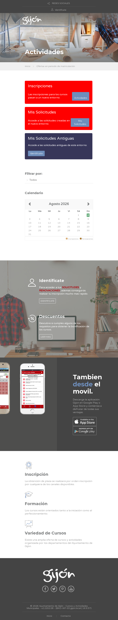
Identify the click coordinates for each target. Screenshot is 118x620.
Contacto (66, 616)
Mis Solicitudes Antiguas (51, 138)
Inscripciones (40, 86)
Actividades (80, 96)
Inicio (27, 66)
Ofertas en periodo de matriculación (55, 66)
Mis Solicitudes (42, 112)
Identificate (60, 10)
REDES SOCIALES (61, 3)
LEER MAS (46, 336)
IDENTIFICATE (47, 301)
